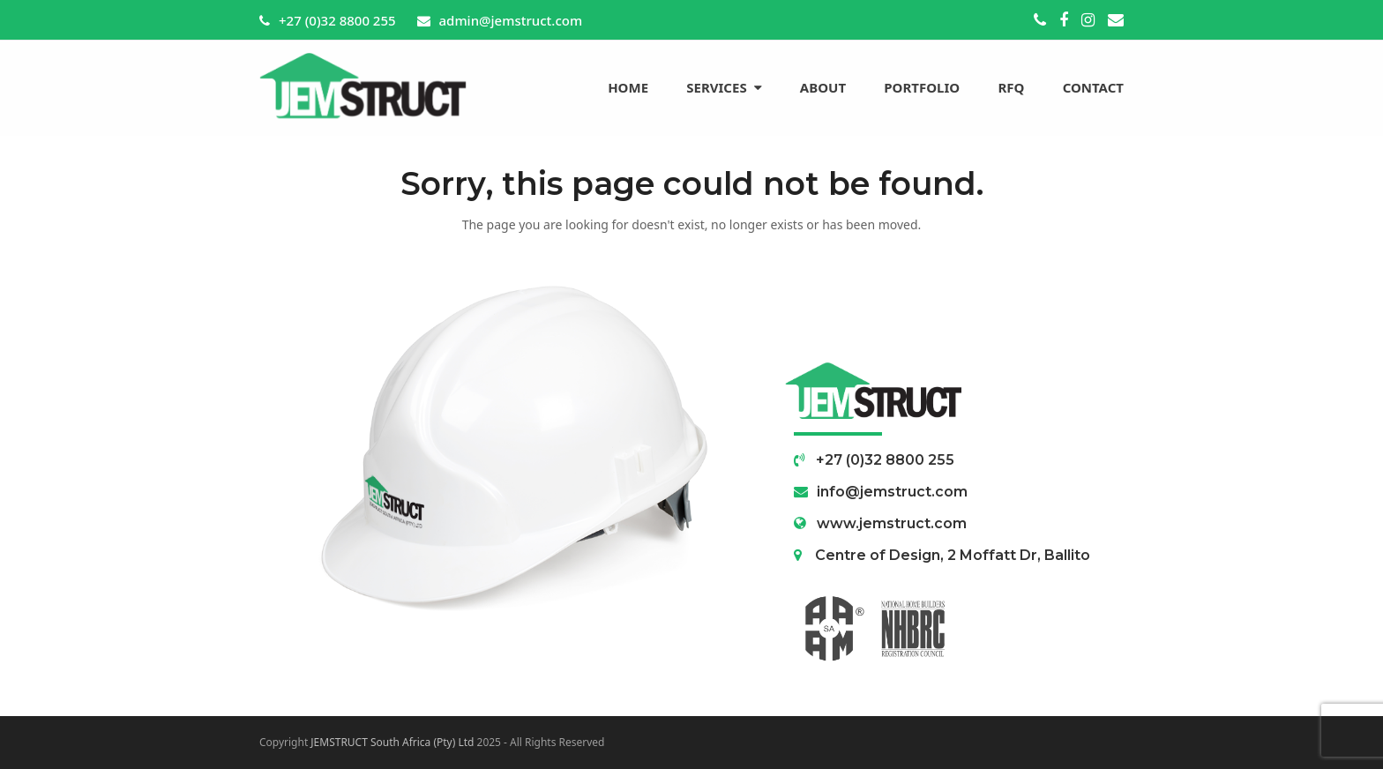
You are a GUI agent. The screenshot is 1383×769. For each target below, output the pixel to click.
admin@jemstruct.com (511, 20)
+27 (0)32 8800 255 (337, 20)
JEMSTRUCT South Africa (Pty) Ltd (392, 742)
